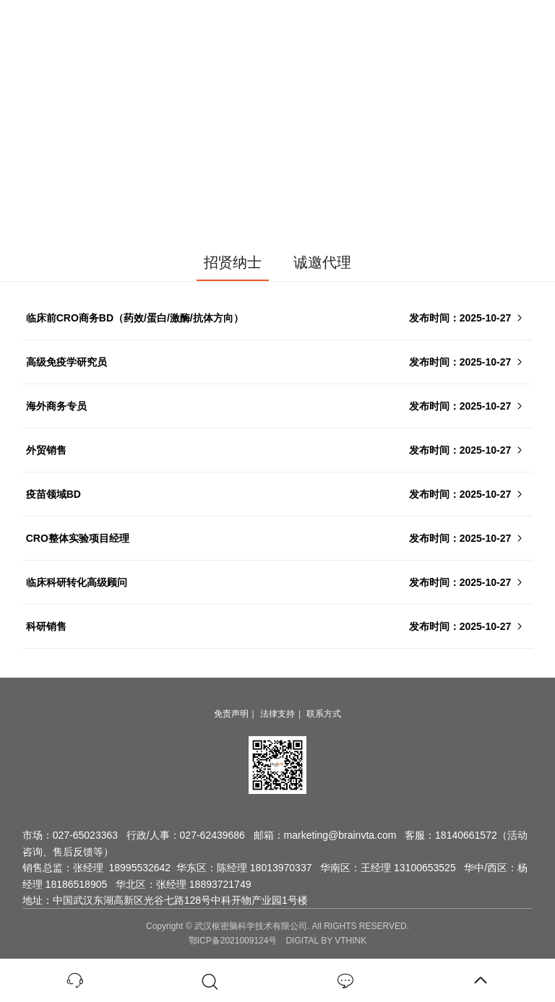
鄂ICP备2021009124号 (233, 941)
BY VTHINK (343, 941)
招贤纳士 (233, 262)
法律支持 (277, 714)
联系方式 (323, 714)
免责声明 (231, 714)
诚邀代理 (322, 262)
